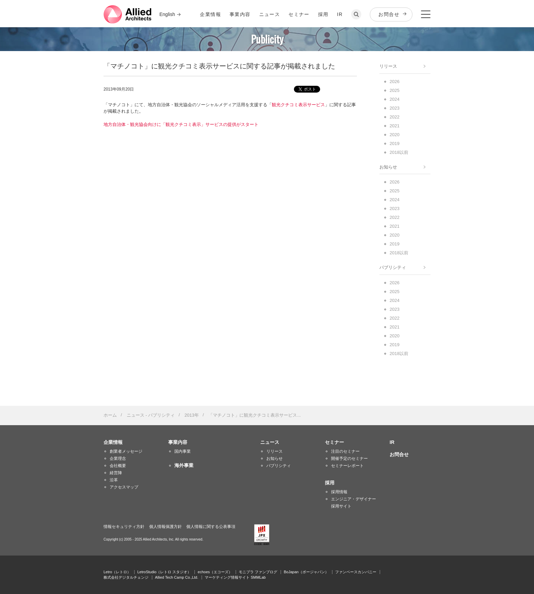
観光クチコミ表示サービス (298, 104)
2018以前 (399, 152)
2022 (394, 116)
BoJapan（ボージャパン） (306, 572)
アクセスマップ (124, 487)
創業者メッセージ (126, 451)
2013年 (192, 415)
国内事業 (182, 451)
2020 (394, 134)
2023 (394, 108)
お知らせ (388, 167)
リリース (388, 66)
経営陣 (116, 472)
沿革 (114, 480)
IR (340, 14)
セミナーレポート (347, 465)
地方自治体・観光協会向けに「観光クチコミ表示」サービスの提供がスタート (181, 124)
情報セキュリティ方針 (124, 526)
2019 (394, 143)
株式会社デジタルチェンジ (126, 577)
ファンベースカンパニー (355, 572)
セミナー (299, 14)
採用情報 (339, 491)
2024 (394, 99)
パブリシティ (392, 267)
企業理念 (118, 458)
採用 (323, 14)
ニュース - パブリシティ (151, 415)
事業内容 (240, 14)
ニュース (269, 14)
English (167, 14)
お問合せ (388, 14)
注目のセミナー (345, 451)
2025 (394, 90)
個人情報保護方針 (165, 526)
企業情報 (210, 14)
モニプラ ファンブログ (258, 572)
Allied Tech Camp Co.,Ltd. (176, 577)
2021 (394, 125)
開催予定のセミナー (349, 458)
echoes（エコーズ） (215, 572)
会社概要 (118, 465)
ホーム (110, 415)
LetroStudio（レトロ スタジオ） (164, 572)
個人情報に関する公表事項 (210, 526)
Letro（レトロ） (117, 572)
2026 (394, 81)
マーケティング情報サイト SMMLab (235, 577)
